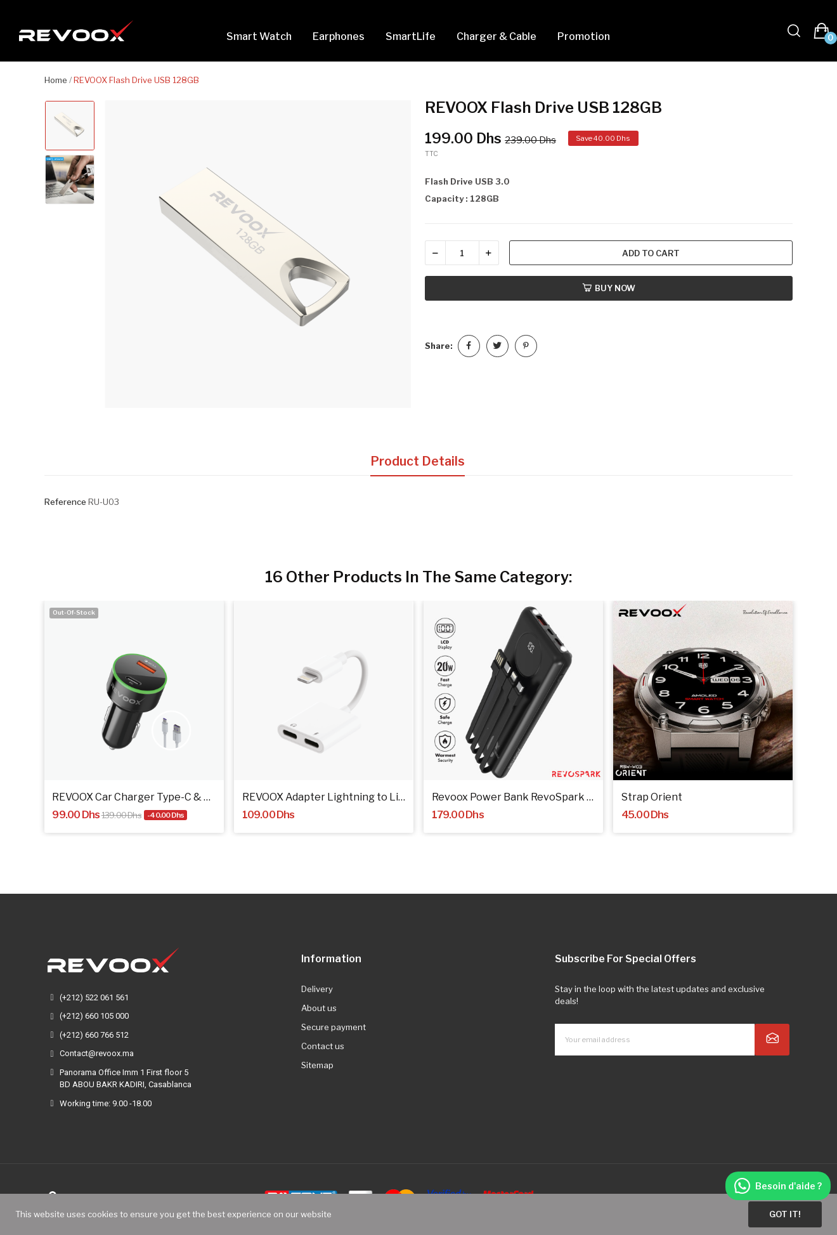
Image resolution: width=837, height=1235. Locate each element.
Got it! (784, 1214)
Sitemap (317, 1065)
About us (319, 1008)
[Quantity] (462, 252)
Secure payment (333, 1027)
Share (469, 346)
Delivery (317, 989)
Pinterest (526, 346)
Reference (65, 502)
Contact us (322, 1046)
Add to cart (651, 253)
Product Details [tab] (417, 461)
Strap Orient (651, 797)
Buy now (608, 288)
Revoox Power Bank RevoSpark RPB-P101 (513, 797)
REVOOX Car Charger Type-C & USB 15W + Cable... (134, 797)
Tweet (497, 346)
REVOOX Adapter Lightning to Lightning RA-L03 (324, 797)
